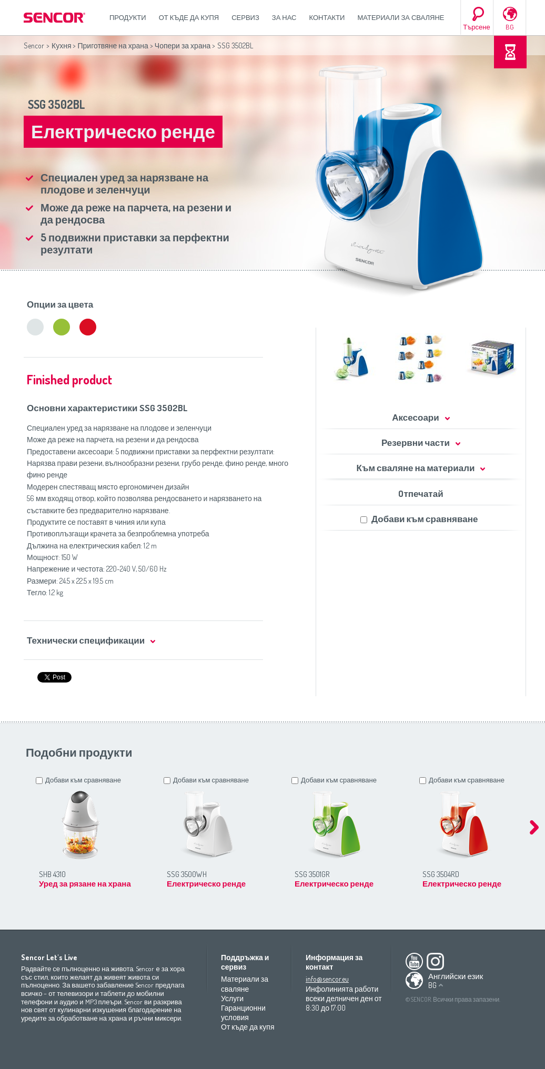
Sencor (34, 45)
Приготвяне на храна (112, 45)
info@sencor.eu (327, 978)
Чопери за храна (182, 45)
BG (510, 27)
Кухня (61, 45)
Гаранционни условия (243, 1012)
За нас (284, 17)
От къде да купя (189, 17)
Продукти (127, 17)
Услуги (232, 998)
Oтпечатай (420, 493)
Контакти (327, 17)
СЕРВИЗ (245, 17)
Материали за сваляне (400, 17)
